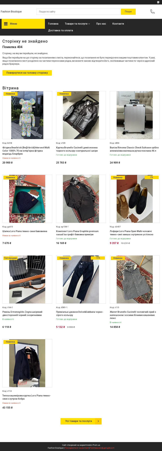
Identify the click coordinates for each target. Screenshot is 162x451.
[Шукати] (128, 12)
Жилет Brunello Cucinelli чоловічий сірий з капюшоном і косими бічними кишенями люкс (133, 315)
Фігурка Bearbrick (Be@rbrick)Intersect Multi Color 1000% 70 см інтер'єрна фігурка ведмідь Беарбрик (26, 150)
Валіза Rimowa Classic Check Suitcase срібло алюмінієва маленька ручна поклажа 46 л (134, 149)
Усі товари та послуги (78, 421)
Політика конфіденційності (102, 448)
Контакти (118, 23)
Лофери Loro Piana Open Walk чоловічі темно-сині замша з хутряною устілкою (131, 233)
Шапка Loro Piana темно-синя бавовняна (24, 231)
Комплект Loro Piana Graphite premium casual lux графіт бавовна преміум (77, 233)
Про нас (101, 23)
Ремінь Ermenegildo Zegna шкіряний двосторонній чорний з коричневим (22, 313)
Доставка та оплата (60, 30)
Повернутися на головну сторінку (27, 72)
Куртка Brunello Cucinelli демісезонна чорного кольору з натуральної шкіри (77, 149)
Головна (53, 23)
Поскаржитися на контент (76, 448)
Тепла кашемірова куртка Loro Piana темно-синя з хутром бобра (26, 397)
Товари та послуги (76, 23)
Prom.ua (96, 445)
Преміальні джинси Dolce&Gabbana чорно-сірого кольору (79, 313)
